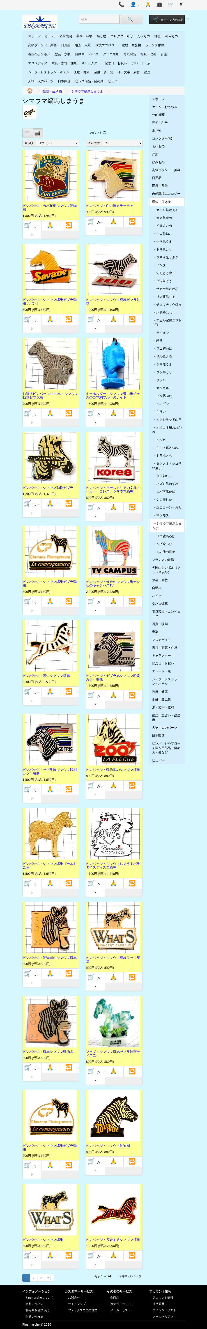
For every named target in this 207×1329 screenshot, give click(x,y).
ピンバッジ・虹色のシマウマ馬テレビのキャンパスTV (113, 583)
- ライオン (160, 332)
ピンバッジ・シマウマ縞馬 (43, 1239)
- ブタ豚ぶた (162, 396)
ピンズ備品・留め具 (89, 81)
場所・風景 (83, 45)
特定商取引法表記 (37, 1310)
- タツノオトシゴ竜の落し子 (167, 465)
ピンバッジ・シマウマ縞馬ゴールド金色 (50, 865)
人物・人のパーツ (40, 81)
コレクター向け (122, 36)
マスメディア (37, 63)
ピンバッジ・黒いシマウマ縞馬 (46, 675)
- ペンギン (160, 403)
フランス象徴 (154, 45)
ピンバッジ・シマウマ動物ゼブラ (48, 487)
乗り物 (101, 36)
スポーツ (34, 36)
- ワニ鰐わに (162, 348)
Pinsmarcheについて (39, 1297)
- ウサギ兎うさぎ (165, 257)
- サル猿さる (162, 356)
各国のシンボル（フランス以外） (166, 569)
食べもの (158, 146)
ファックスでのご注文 (82, 1310)
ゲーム (50, 36)
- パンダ (159, 265)
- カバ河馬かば (163, 491)
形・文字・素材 (128, 72)
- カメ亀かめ (162, 217)
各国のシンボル (39, 54)
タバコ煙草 (111, 54)
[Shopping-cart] (167, 19)
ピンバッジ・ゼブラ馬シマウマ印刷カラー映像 (113, 677)
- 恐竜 (157, 340)
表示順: (29, 143)
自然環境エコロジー (166, 193)
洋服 (157, 36)
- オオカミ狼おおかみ (167, 429)
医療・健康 (82, 72)
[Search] (130, 19)
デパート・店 (140, 63)
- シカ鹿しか (162, 499)
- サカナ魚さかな (165, 288)
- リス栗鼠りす (163, 296)
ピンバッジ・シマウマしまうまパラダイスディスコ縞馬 (113, 865)
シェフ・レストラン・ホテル (48, 72)
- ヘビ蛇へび (162, 544)
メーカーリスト (120, 1310)
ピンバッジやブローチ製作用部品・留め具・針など (166, 747)
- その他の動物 (163, 552)
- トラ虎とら (162, 455)
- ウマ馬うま (162, 241)
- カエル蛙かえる (165, 210)
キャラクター (90, 63)
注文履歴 (158, 1304)
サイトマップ (77, 1304)
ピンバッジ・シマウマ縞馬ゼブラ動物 (113, 301)
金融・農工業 (103, 72)
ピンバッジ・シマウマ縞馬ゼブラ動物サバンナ (50, 301)
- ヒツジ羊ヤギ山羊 (167, 419)
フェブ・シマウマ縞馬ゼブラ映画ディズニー (113, 1053)
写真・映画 (148, 54)
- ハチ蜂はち (162, 312)
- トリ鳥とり (162, 249)
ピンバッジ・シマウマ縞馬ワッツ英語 (113, 959)
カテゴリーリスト (122, 1304)
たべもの (143, 36)
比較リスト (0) (97, 132)
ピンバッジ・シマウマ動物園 (108, 1145)
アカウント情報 (163, 1297)
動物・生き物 (131, 45)
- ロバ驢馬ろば (163, 536)
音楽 (164, 54)
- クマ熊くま (162, 364)
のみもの (171, 36)
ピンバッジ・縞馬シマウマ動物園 (48, 1051)
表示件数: (94, 143)
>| (49, 1278)
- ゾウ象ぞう (162, 281)
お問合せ (74, 1297)
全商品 (114, 1297)
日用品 (66, 45)
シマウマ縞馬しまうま (87, 91)
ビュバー (114, 81)
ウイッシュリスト (164, 1310)
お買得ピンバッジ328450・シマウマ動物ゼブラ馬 (50, 395)
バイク (94, 54)
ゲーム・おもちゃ (164, 107)
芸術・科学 (84, 36)
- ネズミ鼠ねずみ (165, 483)
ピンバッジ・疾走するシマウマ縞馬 (113, 1239)
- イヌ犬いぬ (162, 225)
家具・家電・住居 (64, 63)
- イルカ (159, 440)
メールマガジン (163, 1316)
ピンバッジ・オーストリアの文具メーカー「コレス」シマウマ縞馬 (113, 489)
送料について (34, 1304)
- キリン (159, 411)
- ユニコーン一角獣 (167, 507)
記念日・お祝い (116, 63)
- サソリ (159, 380)
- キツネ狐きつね (165, 447)
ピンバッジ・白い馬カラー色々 (109, 205)
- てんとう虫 (162, 273)
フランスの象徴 (163, 559)
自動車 (80, 54)
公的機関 (65, 36)
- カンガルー (162, 388)
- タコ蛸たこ (162, 476)
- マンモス (160, 515)
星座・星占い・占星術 (166, 717)
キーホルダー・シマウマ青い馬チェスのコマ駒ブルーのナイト (113, 395)
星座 (147, 72)
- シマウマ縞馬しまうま (167, 525)
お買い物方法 (34, 1316)
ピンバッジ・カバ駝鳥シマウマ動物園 (50, 207)
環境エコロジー (106, 45)
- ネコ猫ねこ (162, 233)
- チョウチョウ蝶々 (167, 304)
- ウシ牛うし (162, 372)
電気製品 (129, 54)
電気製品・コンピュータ (166, 613)
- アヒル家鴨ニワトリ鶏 (167, 322)
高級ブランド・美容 (42, 45)
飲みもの (158, 162)
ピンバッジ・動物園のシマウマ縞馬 (113, 769)
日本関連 (64, 81)
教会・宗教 (63, 54)
